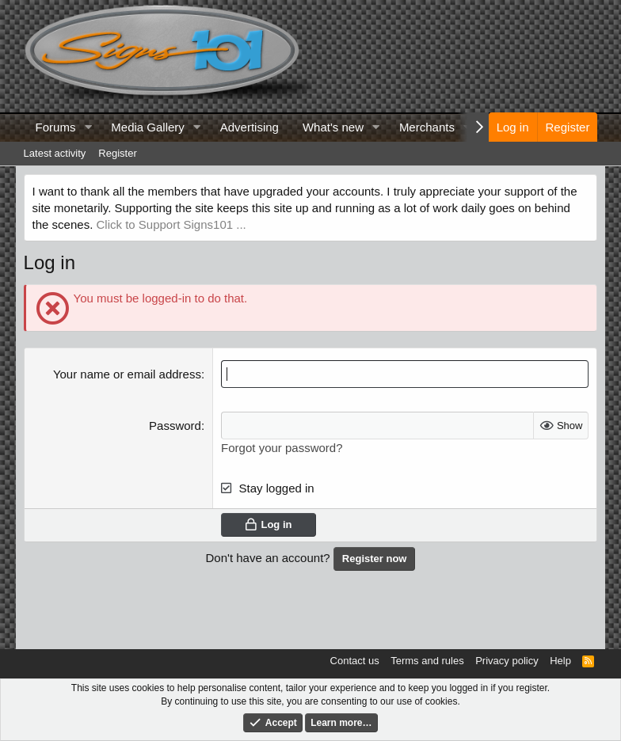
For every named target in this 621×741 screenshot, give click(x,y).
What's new (333, 127)
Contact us (354, 661)
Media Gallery (148, 127)
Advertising (249, 127)
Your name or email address (127, 374)
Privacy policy (506, 661)
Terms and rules (427, 661)
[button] (88, 127)
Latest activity (55, 153)
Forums (56, 127)
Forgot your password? (281, 447)
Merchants (427, 127)
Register (117, 153)
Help (560, 661)
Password (175, 425)
